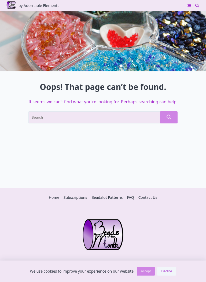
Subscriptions (75, 197)
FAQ (130, 197)
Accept (146, 271)
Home (54, 197)
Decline (166, 271)
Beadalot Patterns (107, 197)
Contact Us (147, 197)
